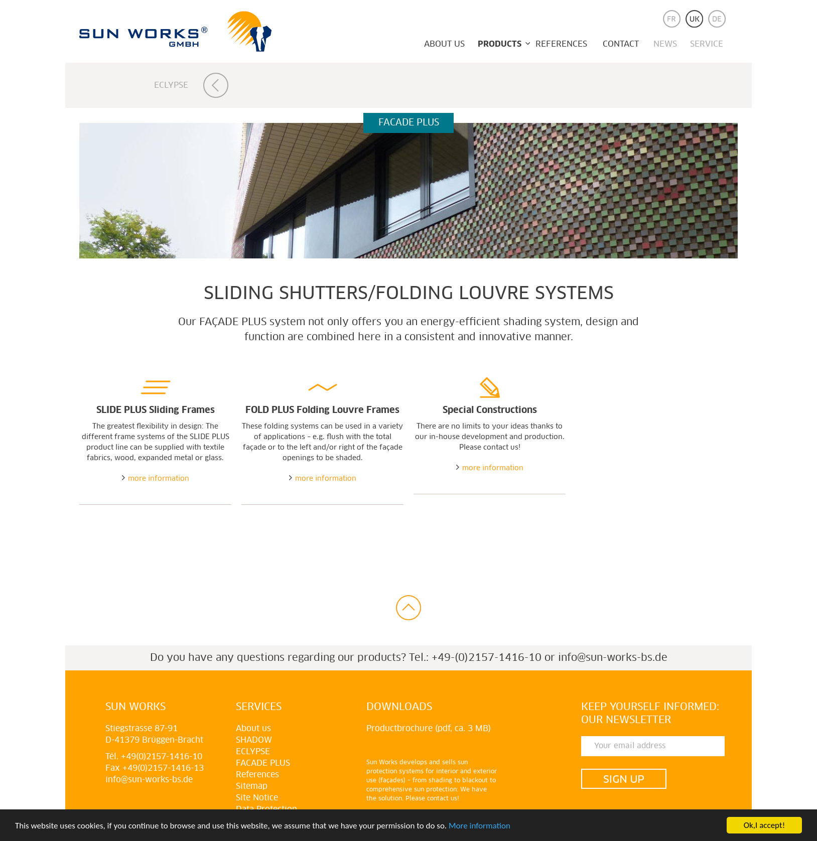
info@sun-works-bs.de (612, 658)
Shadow (254, 740)
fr (671, 19)
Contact (621, 44)
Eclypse (171, 85)
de (717, 19)
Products (499, 44)
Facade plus (263, 763)
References (561, 44)
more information (158, 478)
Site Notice (257, 798)
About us (444, 44)
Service (706, 44)
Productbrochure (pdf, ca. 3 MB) (428, 729)
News (665, 44)
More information (479, 825)
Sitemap (251, 786)
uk (694, 19)
